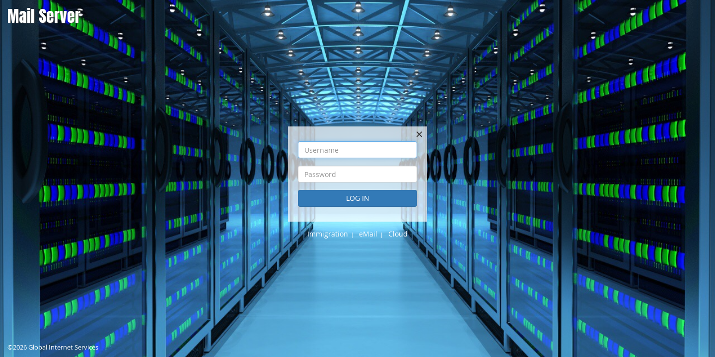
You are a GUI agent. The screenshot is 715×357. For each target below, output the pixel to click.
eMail (368, 233)
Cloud (398, 233)
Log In (357, 198)
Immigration (327, 233)
